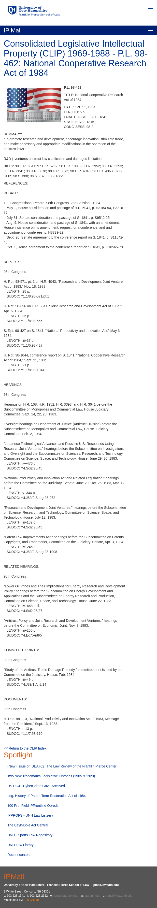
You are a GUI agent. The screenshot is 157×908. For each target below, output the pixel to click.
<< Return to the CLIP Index (25, 748)
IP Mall (13, 30)
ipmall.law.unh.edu (66, 895)
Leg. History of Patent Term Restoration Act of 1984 (46, 796)
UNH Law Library (20, 845)
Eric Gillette (31, 900)
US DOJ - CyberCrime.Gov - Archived (36, 786)
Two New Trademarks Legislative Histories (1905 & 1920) (51, 776)
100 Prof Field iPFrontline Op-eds (32, 806)
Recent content (18, 855)
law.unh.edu (92, 895)
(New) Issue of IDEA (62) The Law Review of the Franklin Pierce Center (61, 766)
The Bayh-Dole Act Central (27, 825)
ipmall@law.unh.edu (119, 895)
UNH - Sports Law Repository (30, 835)
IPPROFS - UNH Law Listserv (30, 815)
